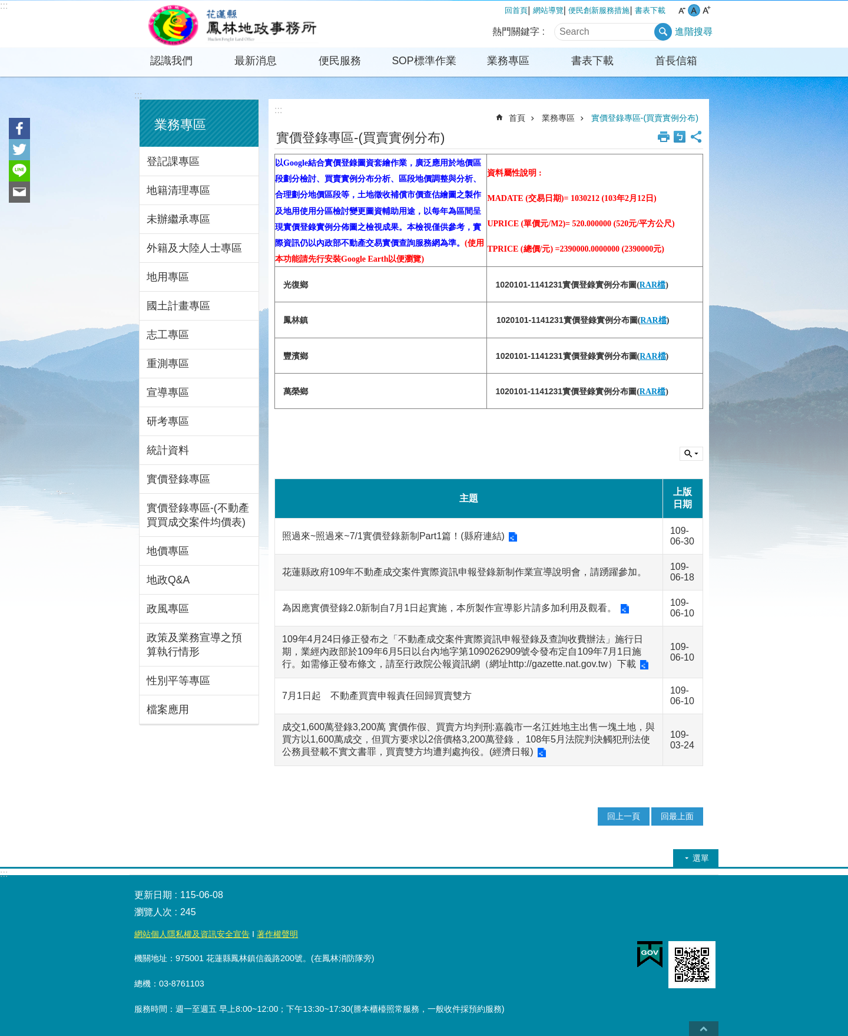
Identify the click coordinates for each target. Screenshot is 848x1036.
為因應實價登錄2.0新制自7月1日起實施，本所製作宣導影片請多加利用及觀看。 (449, 608)
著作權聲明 (277, 934)
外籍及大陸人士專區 (194, 248)
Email (19, 192)
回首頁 (516, 10)
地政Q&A (168, 580)
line (19, 171)
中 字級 (694, 10)
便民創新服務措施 (599, 10)
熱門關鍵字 (515, 32)
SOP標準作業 (424, 61)
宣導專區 (168, 392)
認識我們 (171, 61)
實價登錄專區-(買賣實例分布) (644, 118)
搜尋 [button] (663, 32)
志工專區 (168, 335)
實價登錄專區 (178, 479)
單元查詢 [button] (691, 454)
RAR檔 (652, 285)
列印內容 (664, 137)
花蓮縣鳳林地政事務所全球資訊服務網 (233, 24)
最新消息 (255, 61)
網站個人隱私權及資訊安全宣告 (192, 934)
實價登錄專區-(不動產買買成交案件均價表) (198, 515)
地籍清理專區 (178, 190)
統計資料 (168, 450)
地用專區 (168, 277)
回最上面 (677, 816)
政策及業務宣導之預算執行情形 (194, 645)
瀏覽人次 (153, 912)
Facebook (19, 128)
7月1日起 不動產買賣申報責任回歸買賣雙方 (377, 696)
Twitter (19, 149)
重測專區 (168, 363)
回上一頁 (623, 816)
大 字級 (706, 10)
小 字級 (681, 10)
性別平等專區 (178, 681)
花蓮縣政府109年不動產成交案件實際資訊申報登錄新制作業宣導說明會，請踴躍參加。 (464, 572)
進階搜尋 (694, 32)
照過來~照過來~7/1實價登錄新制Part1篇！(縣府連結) (393, 536)
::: (4, 6)
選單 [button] (701, 858)
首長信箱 (676, 61)
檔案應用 (168, 709)
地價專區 (168, 551)
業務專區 (508, 61)
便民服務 (340, 61)
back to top (703, 1028)
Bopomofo (680, 137)
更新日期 (153, 895)
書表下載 (650, 10)
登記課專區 (173, 161)
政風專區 (168, 609)
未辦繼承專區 (178, 219)
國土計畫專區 (178, 306)
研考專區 (168, 421)
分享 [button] (696, 137)
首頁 (517, 118)
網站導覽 (548, 10)
